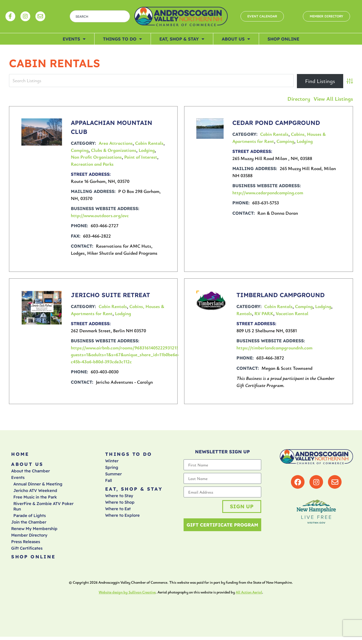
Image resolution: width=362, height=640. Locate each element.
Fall (108, 481)
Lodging (147, 150)
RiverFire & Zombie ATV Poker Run (43, 508)
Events (74, 39)
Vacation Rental (292, 313)
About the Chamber (30, 473)
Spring (111, 468)
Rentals (244, 313)
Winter (111, 461)
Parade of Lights (29, 517)
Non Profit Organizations (96, 157)
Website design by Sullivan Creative (127, 595)
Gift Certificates (26, 550)
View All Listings (333, 98)
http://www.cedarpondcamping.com (267, 192)
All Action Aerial (249, 595)
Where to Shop (120, 504)
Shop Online (283, 39)
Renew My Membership (34, 530)
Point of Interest (140, 157)
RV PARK (263, 313)
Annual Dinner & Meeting (37, 486)
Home (20, 454)
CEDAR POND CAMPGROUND (276, 123)
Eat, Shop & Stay (181, 39)
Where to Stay (119, 497)
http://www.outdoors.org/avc (100, 215)
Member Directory (29, 537)
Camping (80, 150)
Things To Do (122, 39)
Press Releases (25, 543)
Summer (113, 475)
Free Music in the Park (35, 499)
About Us (236, 39)
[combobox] (100, 16)
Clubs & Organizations (113, 150)
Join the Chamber (28, 524)
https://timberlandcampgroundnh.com (274, 347)
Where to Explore (122, 517)
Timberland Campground (280, 295)
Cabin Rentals (149, 143)
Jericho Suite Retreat (110, 295)
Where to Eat (118, 510)
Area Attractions (116, 143)
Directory (298, 98)
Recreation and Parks (92, 164)
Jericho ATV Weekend (35, 492)
